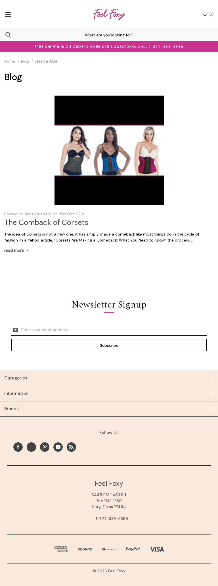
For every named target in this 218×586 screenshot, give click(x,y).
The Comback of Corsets (46, 222)
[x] (31, 447)
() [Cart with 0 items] (208, 14)
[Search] (5, 34)
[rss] (71, 447)
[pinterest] (44, 447)
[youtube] (58, 447)
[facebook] (18, 447)
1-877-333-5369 (112, 518)
